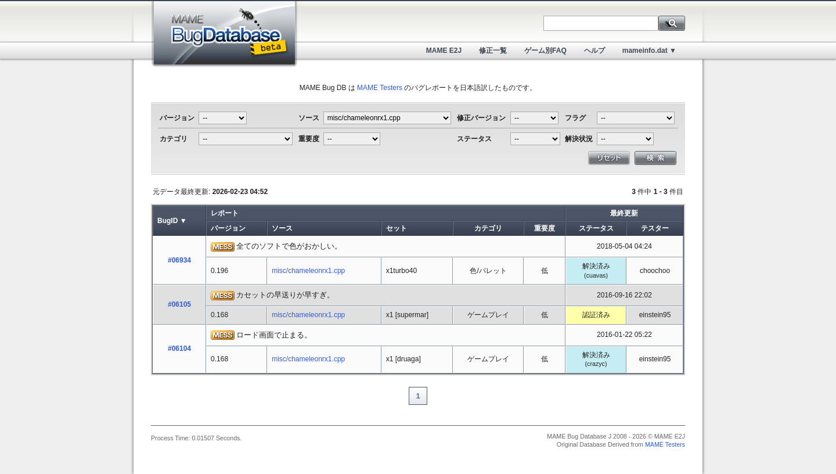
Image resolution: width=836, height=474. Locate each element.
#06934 (179, 260)
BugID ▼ (172, 221)
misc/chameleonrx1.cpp (308, 271)
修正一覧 (493, 50)
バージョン (228, 228)
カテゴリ (488, 228)
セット (396, 228)
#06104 (179, 348)
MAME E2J (444, 50)
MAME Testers (379, 88)
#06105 (179, 304)
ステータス (596, 228)
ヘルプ (594, 50)
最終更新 (624, 213)
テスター (655, 228)
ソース (282, 228)
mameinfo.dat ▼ (649, 50)
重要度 (544, 228)
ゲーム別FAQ (545, 50)
